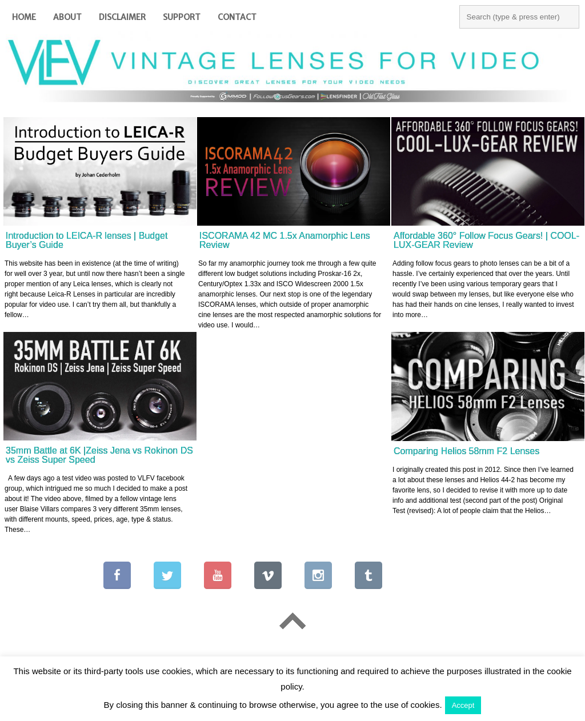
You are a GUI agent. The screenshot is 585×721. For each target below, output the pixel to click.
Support (182, 17)
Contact (237, 17)
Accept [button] (463, 705)
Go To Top (292, 620)
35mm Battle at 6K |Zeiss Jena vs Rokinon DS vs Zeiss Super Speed (99, 455)
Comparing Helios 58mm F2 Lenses (466, 451)
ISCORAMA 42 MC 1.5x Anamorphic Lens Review (284, 240)
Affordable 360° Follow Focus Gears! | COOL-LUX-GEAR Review (486, 240)
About (67, 17)
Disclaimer (122, 17)
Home (24, 17)
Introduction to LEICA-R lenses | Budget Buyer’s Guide (86, 240)
